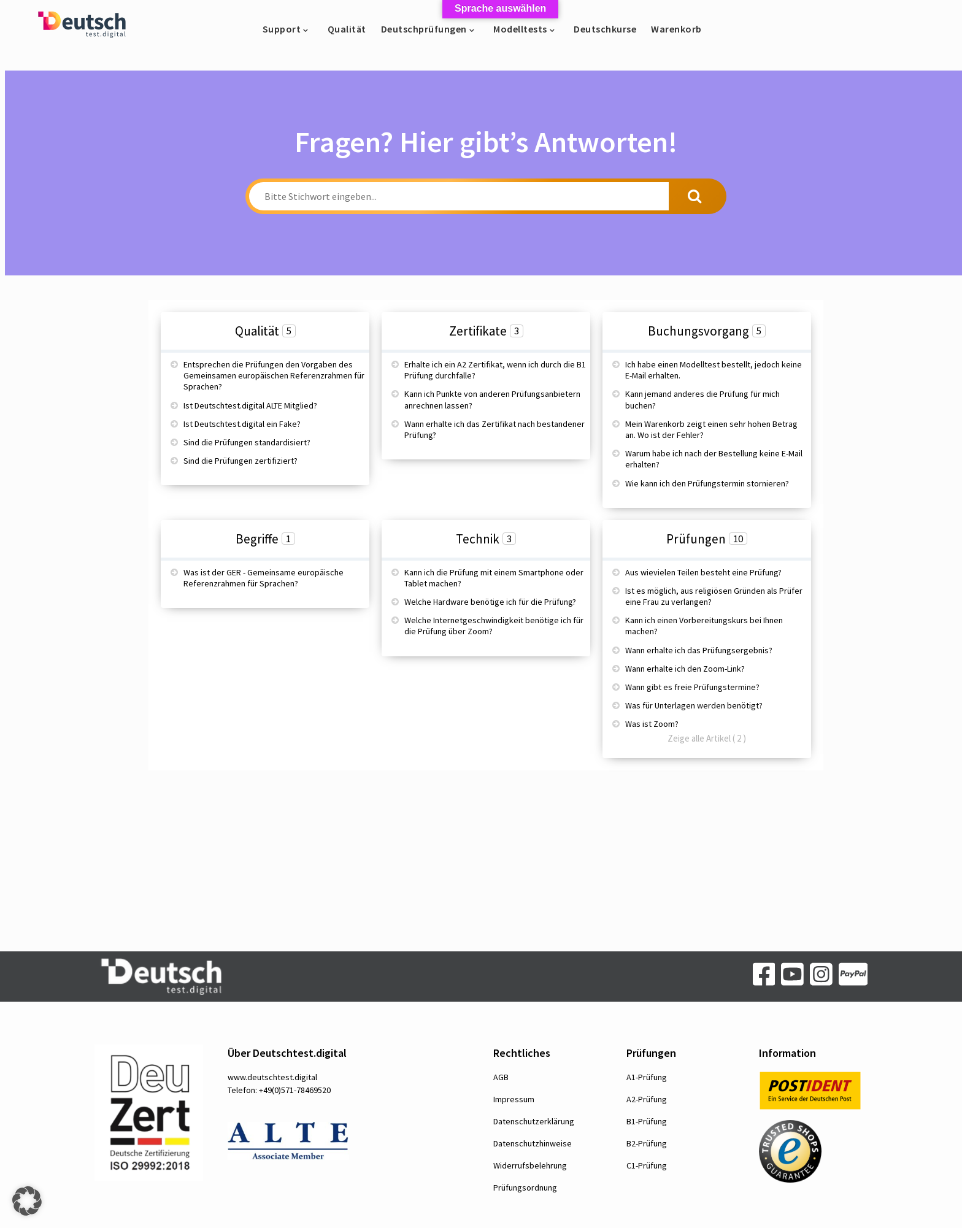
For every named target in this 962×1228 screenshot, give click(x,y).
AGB (501, 1077)
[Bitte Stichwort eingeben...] (459, 196)
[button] (27, 1201)
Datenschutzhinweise (532, 1143)
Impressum (513, 1099)
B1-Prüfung (646, 1121)
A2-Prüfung (646, 1099)
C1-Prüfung (646, 1165)
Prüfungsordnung (525, 1187)
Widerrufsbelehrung (530, 1165)
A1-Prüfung (646, 1077)
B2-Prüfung (646, 1143)
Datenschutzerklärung (533, 1121)
